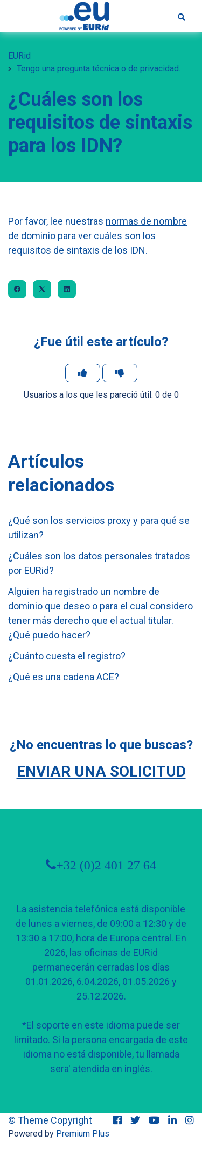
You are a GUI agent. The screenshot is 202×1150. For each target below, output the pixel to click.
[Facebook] (17, 289)
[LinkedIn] (67, 289)
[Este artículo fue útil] (82, 373)
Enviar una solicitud (101, 771)
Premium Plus (82, 1134)
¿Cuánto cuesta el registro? (67, 656)
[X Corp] (42, 289)
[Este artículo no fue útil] (119, 373)
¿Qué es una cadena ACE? (63, 676)
